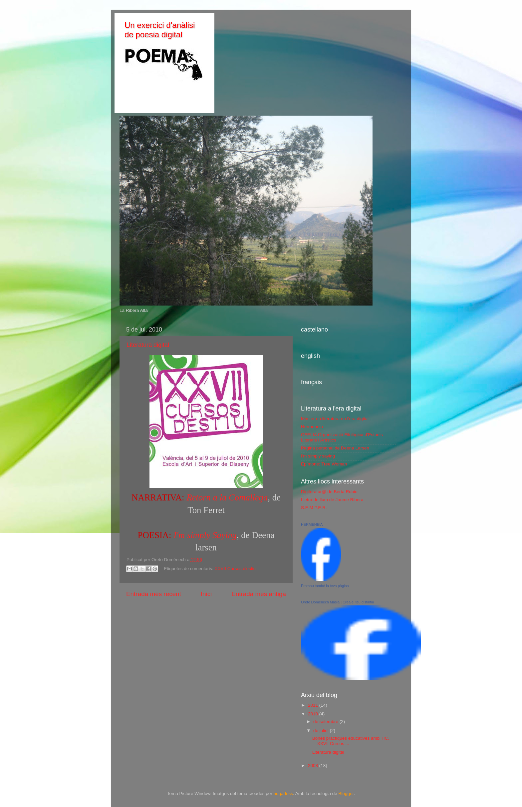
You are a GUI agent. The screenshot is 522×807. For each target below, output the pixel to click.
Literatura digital (148, 345)
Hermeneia (312, 426)
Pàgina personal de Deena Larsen (335, 447)
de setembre (326, 721)
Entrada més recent (153, 593)
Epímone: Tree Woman (324, 463)
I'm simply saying (318, 455)
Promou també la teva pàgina (325, 586)
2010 (313, 713)
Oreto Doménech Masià (320, 602)
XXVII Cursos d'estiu (235, 568)
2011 (313, 705)
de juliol (321, 730)
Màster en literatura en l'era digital (335, 418)
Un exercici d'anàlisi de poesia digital (160, 30)
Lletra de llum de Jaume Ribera (332, 499)
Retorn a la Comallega (227, 497)
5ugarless (283, 793)
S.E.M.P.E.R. (314, 507)
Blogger (346, 793)
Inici (206, 593)
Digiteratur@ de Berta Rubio (329, 491)
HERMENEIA (312, 524)
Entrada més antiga (258, 593)
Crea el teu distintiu (358, 602)
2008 (313, 765)
